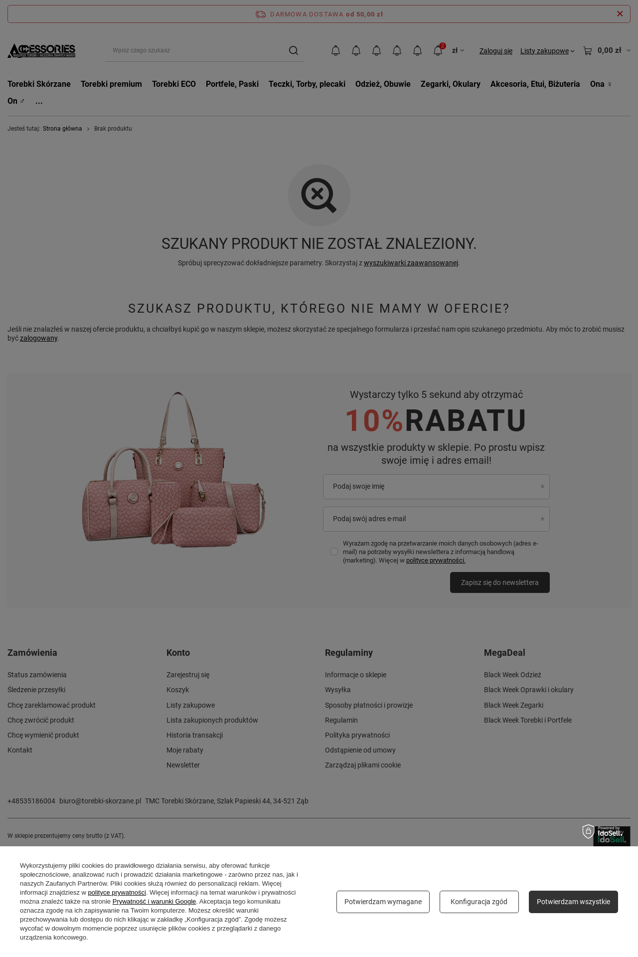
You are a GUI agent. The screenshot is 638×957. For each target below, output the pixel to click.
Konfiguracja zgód (479, 902)
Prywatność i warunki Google (154, 901)
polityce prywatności (117, 892)
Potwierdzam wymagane (383, 902)
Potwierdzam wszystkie (573, 902)
